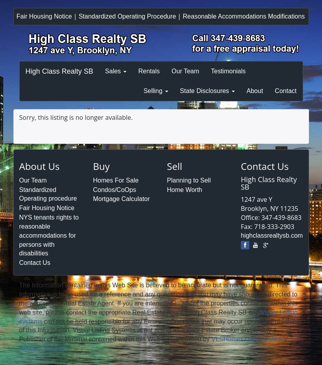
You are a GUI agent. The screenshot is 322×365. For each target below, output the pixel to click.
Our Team (185, 71)
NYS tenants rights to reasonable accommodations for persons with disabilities (49, 235)
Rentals (149, 71)
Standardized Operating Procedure (127, 16)
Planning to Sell (189, 180)
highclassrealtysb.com (272, 235)
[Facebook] (245, 245)
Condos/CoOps (114, 189)
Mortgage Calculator (121, 199)
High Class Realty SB (59, 71)
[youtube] (255, 245)
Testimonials (228, 71)
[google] (265, 245)
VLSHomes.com (234, 339)
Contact (285, 91)
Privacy (54, 348)
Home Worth (185, 189)
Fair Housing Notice (44, 16)
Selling (155, 91)
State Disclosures (207, 91)
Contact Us (34, 262)
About (255, 91)
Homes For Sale (116, 180)
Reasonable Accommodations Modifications (244, 16)
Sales (116, 71)
